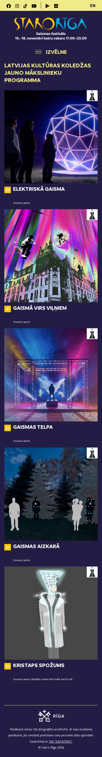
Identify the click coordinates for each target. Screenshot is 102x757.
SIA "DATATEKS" (60, 741)
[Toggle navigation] (51, 52)
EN (92, 5)
